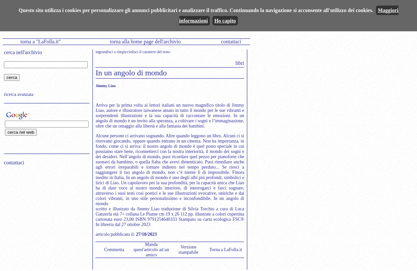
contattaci (231, 41)
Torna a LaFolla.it (225, 249)
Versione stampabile (188, 250)
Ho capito (225, 20)
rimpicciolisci (127, 52)
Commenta (114, 249)
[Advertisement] (44, 212)
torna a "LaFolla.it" (41, 41)
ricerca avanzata (19, 94)
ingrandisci (104, 52)
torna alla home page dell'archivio (145, 41)
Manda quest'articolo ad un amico (151, 249)
